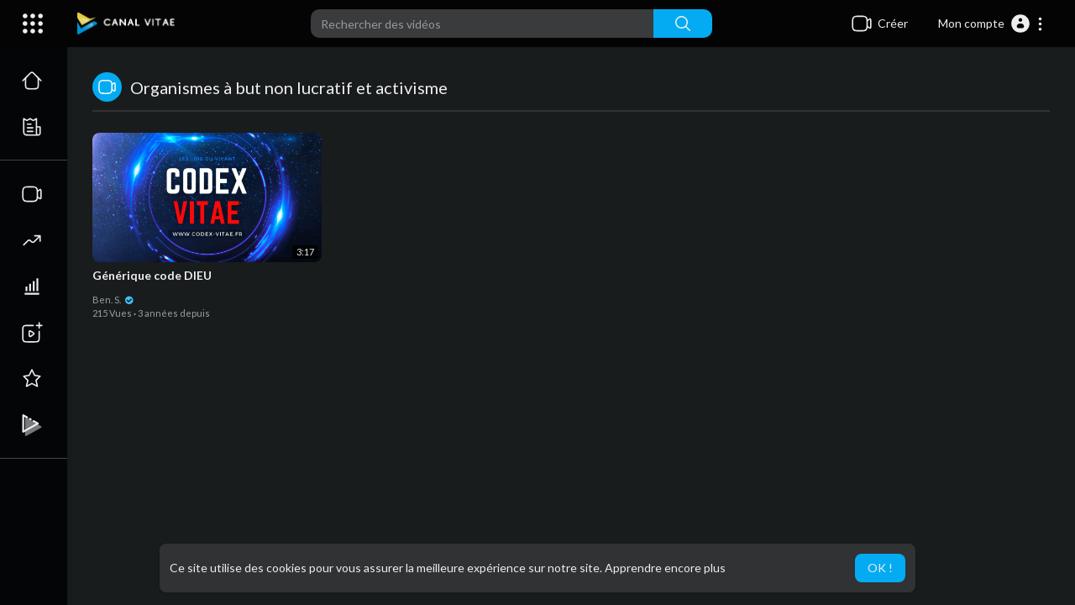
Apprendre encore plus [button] (665, 567)
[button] (991, 23)
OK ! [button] (880, 567)
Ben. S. (113, 299)
